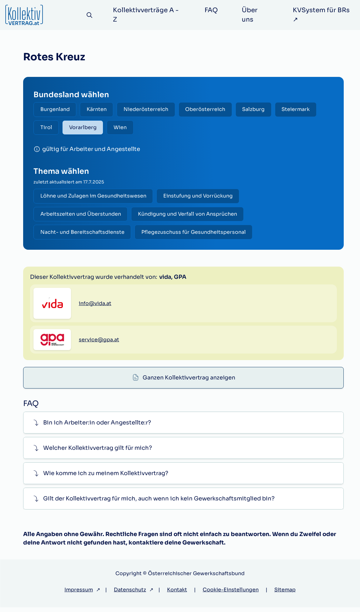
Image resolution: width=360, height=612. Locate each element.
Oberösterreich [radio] (208, 109)
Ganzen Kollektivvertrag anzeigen (188, 276)
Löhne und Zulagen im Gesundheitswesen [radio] (94, 197)
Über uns (250, 14)
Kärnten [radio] (98, 109)
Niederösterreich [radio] (148, 109)
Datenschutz (130, 594)
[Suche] (90, 15)
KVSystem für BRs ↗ (321, 14)
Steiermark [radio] (300, 109)
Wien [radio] (122, 128)
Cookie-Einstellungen (231, 594)
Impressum (78, 594)
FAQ (211, 10)
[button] (183, 427)
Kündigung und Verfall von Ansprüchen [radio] (188, 215)
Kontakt (177, 594)
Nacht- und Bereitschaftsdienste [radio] (83, 234)
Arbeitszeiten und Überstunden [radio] (81, 215)
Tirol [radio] (47, 128)
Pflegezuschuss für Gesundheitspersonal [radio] (195, 234)
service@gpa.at (99, 372)
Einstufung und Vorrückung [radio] (199, 197)
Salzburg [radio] (257, 109)
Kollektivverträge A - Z (147, 14)
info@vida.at (95, 336)
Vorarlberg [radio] (84, 128)
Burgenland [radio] (55, 109)
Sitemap (285, 594)
